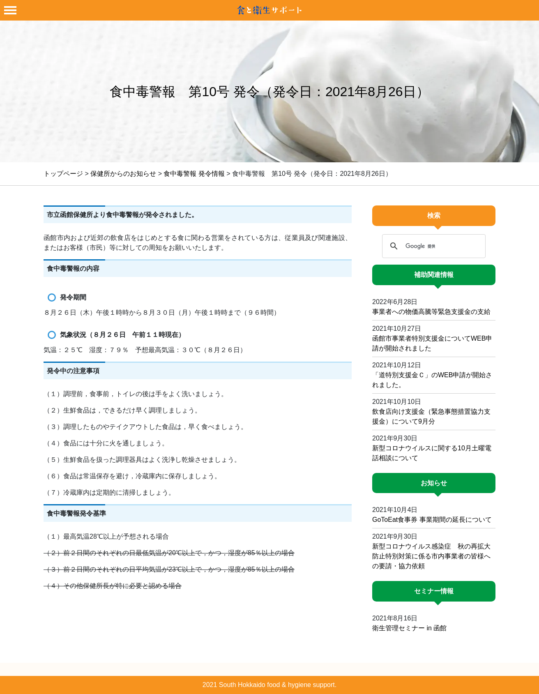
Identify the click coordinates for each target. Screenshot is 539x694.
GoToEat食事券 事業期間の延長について (432, 519)
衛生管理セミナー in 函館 (409, 628)
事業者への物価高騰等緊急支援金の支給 (431, 311)
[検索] (432, 246)
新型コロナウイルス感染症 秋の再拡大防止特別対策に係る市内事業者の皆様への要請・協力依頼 (431, 556)
